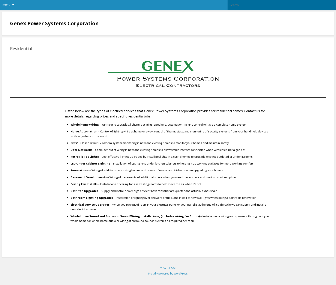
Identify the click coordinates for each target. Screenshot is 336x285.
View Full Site (168, 268)
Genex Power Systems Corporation (54, 23)
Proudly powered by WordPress (168, 273)
